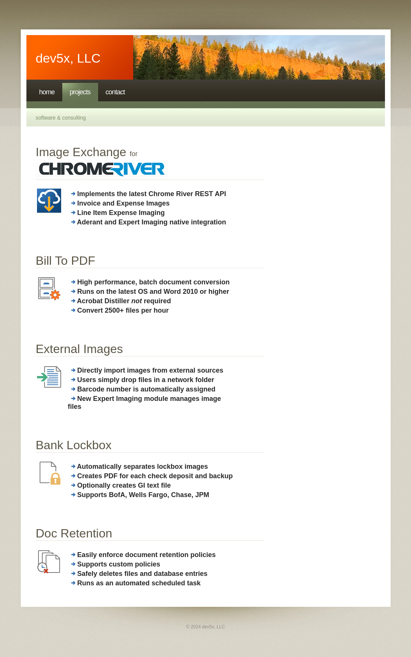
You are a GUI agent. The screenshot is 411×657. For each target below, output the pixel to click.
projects (80, 92)
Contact (115, 92)
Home (47, 92)
